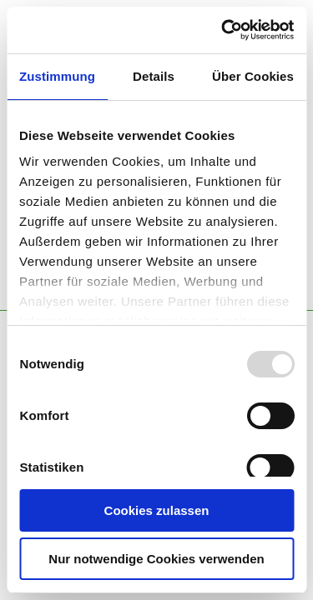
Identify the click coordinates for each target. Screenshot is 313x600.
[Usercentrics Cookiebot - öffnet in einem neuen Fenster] (223, 30)
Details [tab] (153, 76)
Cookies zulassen (157, 510)
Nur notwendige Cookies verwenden (156, 559)
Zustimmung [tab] (57, 76)
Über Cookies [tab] (253, 76)
